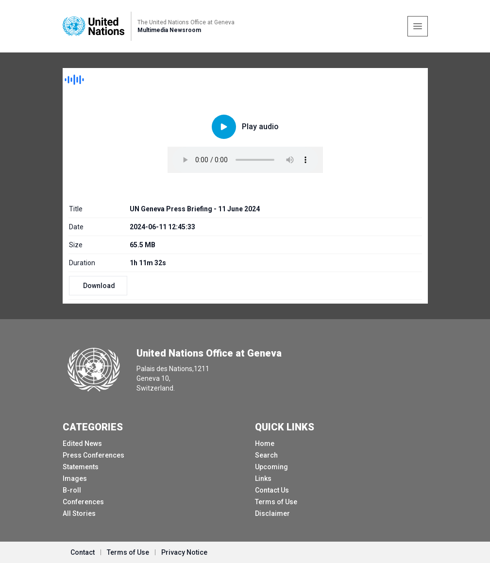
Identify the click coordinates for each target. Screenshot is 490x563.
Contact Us (272, 490)
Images (75, 478)
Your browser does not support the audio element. (245, 160)
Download (99, 286)
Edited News (82, 443)
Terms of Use (276, 502)
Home (264, 443)
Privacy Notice (184, 552)
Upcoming (271, 467)
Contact (82, 552)
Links (263, 478)
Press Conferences (93, 455)
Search (266, 455)
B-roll (72, 490)
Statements (81, 467)
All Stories (79, 513)
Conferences (83, 502)
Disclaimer (272, 513)
